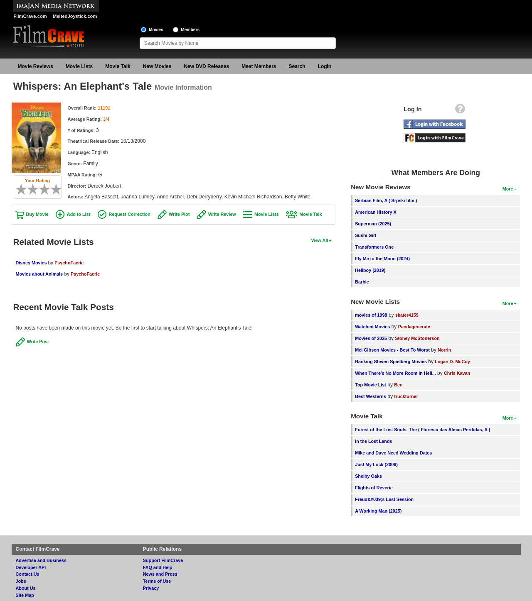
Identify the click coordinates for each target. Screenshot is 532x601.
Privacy (151, 588)
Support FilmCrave (163, 560)
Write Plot (179, 214)
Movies (156, 29)
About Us (26, 588)
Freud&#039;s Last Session (384, 499)
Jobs (21, 581)
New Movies (157, 66)
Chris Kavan (457, 373)
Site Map (25, 595)
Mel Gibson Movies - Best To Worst (392, 349)
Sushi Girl (365, 235)
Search (297, 66)
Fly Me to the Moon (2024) (382, 258)
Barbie (362, 281)
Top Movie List (370, 384)
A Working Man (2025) (378, 510)
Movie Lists (79, 66)
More (507, 188)
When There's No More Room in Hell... (395, 373)
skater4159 (407, 315)
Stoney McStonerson (417, 338)
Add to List (78, 214)
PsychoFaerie (69, 262)
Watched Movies (372, 326)
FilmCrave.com (30, 16)
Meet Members (258, 66)
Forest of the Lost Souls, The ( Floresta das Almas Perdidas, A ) (422, 429)
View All (319, 240)
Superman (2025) (373, 223)
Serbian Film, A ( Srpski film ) (386, 200)
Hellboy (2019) (370, 270)
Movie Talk (117, 66)
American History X (376, 212)
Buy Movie (37, 214)
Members (190, 29)
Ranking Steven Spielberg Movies (391, 361)
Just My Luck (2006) (376, 464)
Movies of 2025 (371, 338)
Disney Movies (32, 262)
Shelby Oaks (368, 476)
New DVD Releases (206, 66)
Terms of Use (157, 581)
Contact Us (27, 574)
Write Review (222, 214)
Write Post (38, 341)
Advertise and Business (41, 560)
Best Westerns (370, 396)
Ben (398, 384)
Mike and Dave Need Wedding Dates (393, 452)
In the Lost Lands (373, 441)
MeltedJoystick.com (75, 16)
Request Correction (129, 214)
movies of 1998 (371, 315)
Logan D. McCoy (452, 361)
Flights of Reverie (374, 487)
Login (325, 66)
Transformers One (374, 246)
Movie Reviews (35, 66)
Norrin (444, 349)
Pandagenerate (414, 326)
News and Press (160, 574)
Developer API (31, 567)
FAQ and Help (157, 567)
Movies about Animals (39, 273)
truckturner (406, 396)
